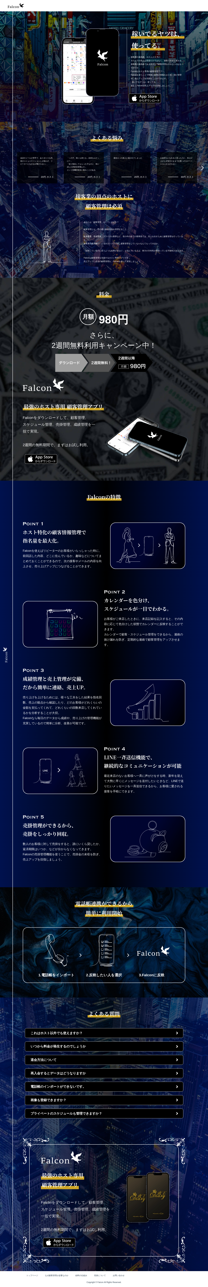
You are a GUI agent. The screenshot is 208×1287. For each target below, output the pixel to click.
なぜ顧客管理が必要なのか (58, 1275)
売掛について (103, 1275)
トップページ (32, 1275)
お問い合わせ (122, 1275)
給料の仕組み (83, 1275)
